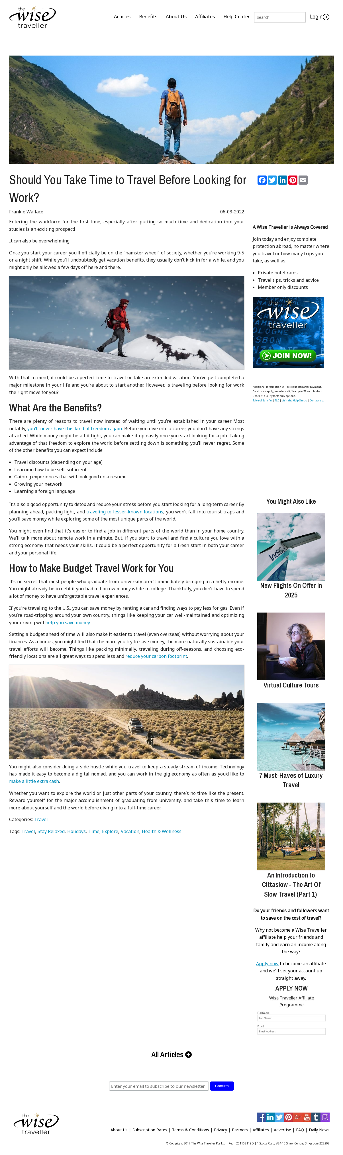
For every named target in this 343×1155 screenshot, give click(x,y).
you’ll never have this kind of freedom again (74, 426)
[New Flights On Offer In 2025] (291, 544)
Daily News (319, 1127)
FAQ (300, 1127)
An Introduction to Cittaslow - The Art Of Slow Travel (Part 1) (291, 882)
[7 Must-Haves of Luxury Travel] (291, 734)
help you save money (67, 620)
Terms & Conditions (190, 1127)
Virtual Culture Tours (291, 682)
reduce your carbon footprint (156, 654)
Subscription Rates (149, 1127)
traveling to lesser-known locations (124, 509)
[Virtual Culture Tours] (291, 644)
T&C (277, 398)
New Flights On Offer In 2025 (291, 587)
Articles (122, 16)
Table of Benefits (263, 398)
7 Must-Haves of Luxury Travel (291, 777)
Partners (240, 1127)
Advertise (282, 1127)
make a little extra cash (34, 779)
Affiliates (205, 16)
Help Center (236, 16)
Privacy (220, 1127)
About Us (176, 16)
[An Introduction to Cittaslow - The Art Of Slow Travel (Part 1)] (291, 834)
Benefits (148, 16)
